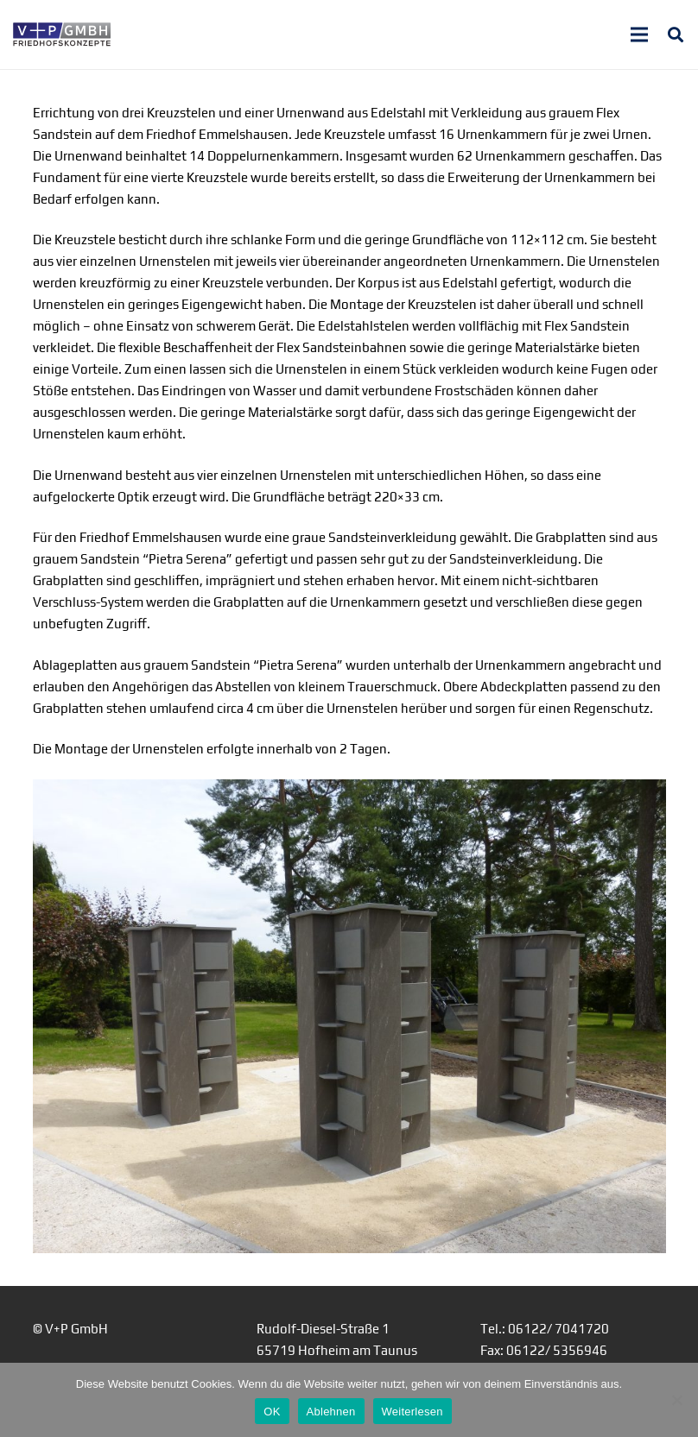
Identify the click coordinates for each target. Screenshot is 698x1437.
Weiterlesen (412, 1411)
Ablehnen (331, 1411)
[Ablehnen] (676, 1400)
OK (271, 1411)
